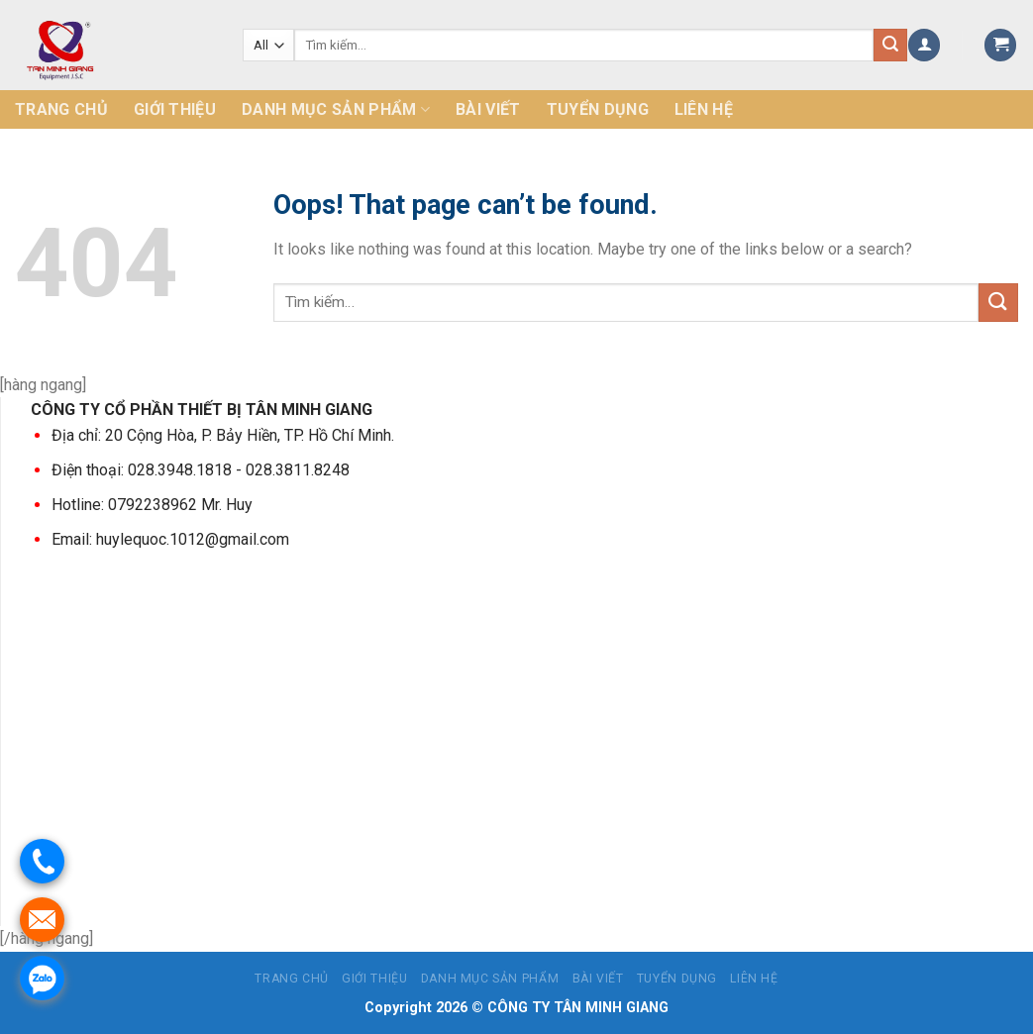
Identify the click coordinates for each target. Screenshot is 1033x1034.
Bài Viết (488, 109)
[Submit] (998, 302)
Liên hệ (703, 109)
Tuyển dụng (598, 109)
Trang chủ (61, 109)
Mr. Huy (225, 504)
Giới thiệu (175, 109)
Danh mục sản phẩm (336, 110)
